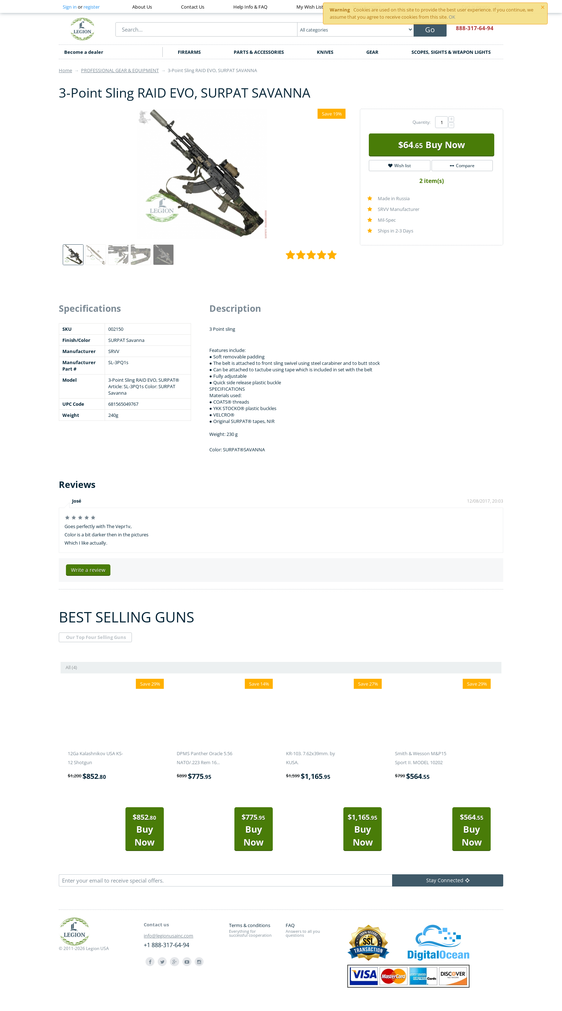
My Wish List (309, 7)
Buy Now (431, 144)
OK (452, 17)
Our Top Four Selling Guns (96, 637)
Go (430, 29)
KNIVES (325, 52)
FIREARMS (189, 52)
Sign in (70, 7)
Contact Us (192, 7)
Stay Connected (448, 880)
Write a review (88, 569)
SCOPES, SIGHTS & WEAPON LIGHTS (451, 52)
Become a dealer (83, 52)
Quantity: (421, 122)
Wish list (399, 166)
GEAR (372, 52)
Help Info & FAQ (250, 7)
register (92, 7)
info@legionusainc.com (168, 935)
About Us (142, 7)
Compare (462, 166)
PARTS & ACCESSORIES (259, 52)
